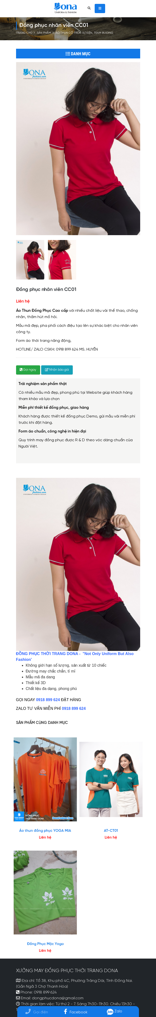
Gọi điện (36, 1012)
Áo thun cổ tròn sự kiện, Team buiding (84, 33)
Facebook (75, 1012)
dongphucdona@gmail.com (57, 998)
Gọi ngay (28, 369)
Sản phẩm (44, 33)
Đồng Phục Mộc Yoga (45, 944)
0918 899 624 (45, 992)
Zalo (114, 1011)
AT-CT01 (111, 831)
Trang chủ (24, 33)
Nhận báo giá (57, 369)
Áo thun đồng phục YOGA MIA (45, 831)
